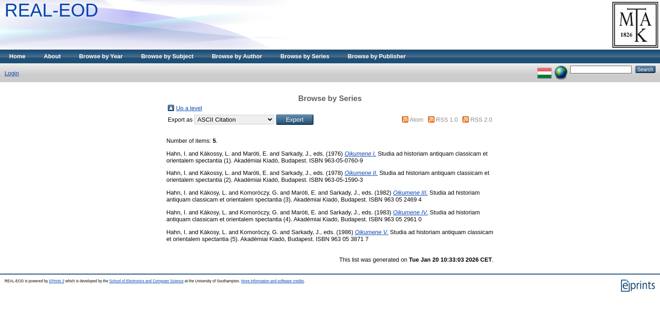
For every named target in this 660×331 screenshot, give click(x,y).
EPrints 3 (56, 281)
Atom (417, 119)
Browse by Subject (167, 56)
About (52, 56)
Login (12, 73)
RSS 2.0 (481, 119)
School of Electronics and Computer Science (146, 281)
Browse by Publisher (377, 56)
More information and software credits (272, 281)
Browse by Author (237, 56)
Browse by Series (305, 56)
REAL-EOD (52, 10)
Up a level (189, 108)
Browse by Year (101, 56)
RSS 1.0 (447, 119)
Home (17, 56)
